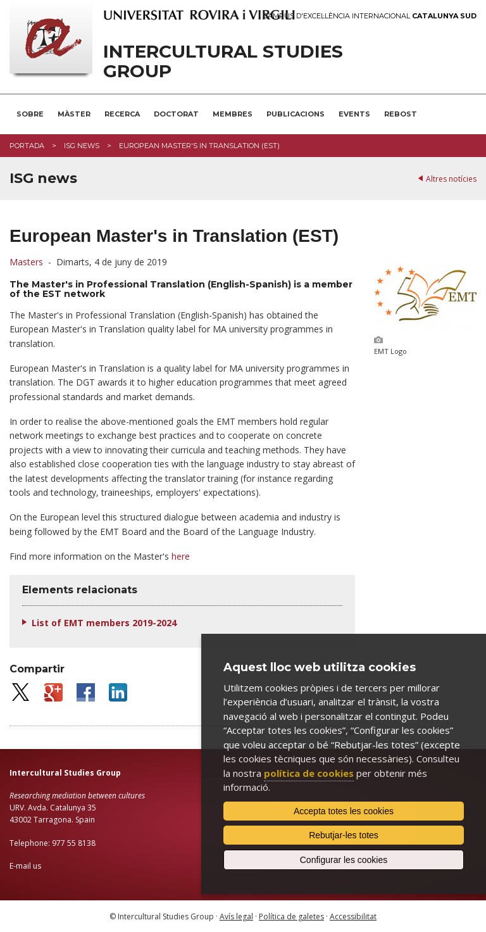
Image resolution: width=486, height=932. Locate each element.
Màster (74, 114)
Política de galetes (291, 916)
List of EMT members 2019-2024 (104, 623)
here (180, 556)
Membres (232, 114)
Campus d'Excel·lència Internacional (370, 16)
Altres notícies (451, 178)
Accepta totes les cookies (344, 811)
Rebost (400, 114)
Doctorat (176, 114)
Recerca (122, 114)
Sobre (30, 114)
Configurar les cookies (344, 860)
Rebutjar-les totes (343, 835)
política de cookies (309, 773)
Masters (26, 262)
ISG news (81, 145)
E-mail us (25, 865)
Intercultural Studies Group (223, 61)
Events (354, 114)
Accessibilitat (353, 916)
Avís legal (236, 916)
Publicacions (295, 114)
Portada (26, 145)
